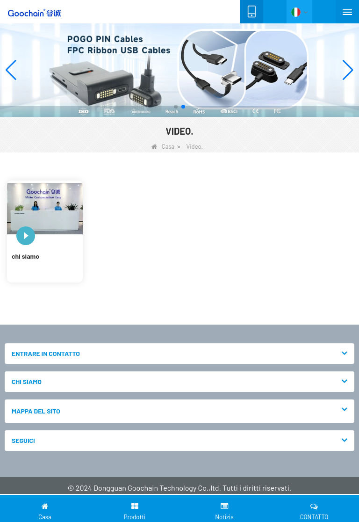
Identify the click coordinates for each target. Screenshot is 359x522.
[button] (176, 107)
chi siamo (25, 256)
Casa (162, 146)
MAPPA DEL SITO (36, 411)
